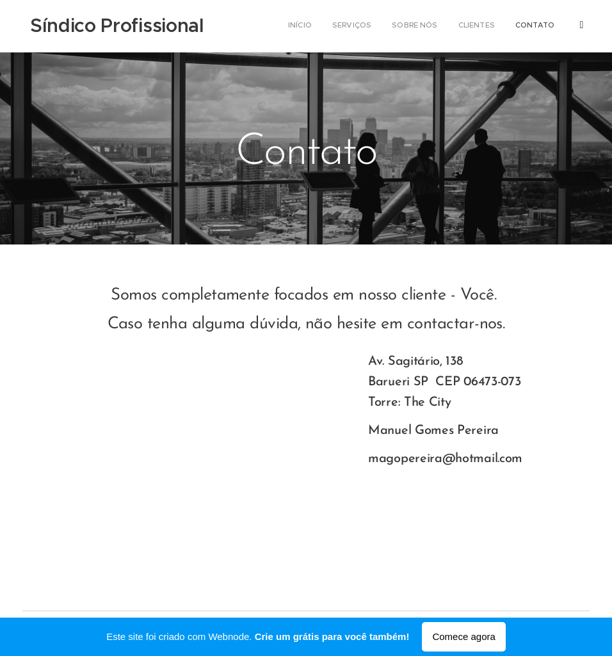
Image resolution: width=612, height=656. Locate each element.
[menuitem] (490, 26)
